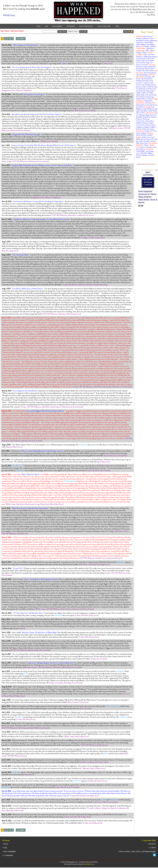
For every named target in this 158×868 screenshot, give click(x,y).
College (84, 237)
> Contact (152, 848)
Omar (147, 121)
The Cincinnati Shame (20, 254)
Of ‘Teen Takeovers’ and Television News (28, 613)
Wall (141, 153)
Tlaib (137, 143)
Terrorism (153, 141)
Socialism (149, 135)
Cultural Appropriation (150, 56)
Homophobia (140, 97)
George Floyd (39, 504)
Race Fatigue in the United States (25, 390)
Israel (147, 105)
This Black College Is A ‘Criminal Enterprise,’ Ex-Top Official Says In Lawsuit (41, 219)
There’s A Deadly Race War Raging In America (41, 579)
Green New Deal (150, 89)
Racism (92, 110)
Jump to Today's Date (104, 26)
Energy (145, 66)
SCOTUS (153, 131)
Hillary (151, 93)
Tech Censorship (144, 141)
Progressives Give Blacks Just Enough (26, 134)
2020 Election (148, 36)
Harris (8, 447)
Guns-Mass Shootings (96, 564)
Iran (146, 103)
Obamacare (146, 119)
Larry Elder (49, 504)
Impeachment (140, 103)
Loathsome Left (82, 215)
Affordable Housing (142, 40)
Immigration (6, 90)
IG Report (149, 99)
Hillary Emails (140, 95)
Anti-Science (140, 42)
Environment (140, 68)
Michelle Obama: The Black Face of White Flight (39, 632)
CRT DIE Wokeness (20, 161)
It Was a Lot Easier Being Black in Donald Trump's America (41, 451)
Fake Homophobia (150, 73)
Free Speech (111, 808)
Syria (152, 137)
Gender (20, 533)
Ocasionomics (140, 121)
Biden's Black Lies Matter (31, 474)
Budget (146, 46)
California (153, 46)
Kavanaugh (146, 107)
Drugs (147, 62)
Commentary (71, 26)
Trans (105, 762)
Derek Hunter (149, 60)
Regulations (139, 127)
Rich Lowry (145, 129)
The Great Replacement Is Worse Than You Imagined (31, 67)
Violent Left (126, 386)
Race (110, 63)
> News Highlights (9, 851)
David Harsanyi (140, 58)
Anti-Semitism (148, 42)
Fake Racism (79, 110)
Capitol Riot (149, 48)
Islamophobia (140, 105)
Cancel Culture (94, 808)
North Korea (147, 117)
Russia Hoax (140, 131)
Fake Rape (147, 77)
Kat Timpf (139, 107)
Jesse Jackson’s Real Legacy (34, 94)
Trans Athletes (152, 143)
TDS (152, 139)
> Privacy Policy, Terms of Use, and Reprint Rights (137, 851)
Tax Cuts (143, 139)
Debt (147, 58)
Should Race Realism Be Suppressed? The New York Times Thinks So (37, 114)
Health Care (100, 558)
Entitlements (122, 88)
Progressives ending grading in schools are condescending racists (50, 662)
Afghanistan (153, 40)
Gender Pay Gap (152, 87)
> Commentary (7, 855)
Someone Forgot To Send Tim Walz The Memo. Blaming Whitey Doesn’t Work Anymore (44, 145)
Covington (139, 54)
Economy (152, 64)
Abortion (139, 38)
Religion (146, 127)
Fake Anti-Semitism (148, 70)
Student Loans (146, 137)
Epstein (147, 68)
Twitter (117, 26)
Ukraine (146, 145)
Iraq (149, 103)
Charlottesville (140, 50)
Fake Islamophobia (142, 75)
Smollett (143, 135)
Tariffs (138, 139)
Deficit (152, 58)
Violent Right (140, 151)
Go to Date (83, 31)
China (147, 50)
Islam (153, 103)
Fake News (72, 284)
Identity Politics (33, 650)
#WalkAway (139, 36)
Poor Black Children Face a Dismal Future (27, 288)
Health (138, 93)
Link (63, 63)
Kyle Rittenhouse (149, 109)
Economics (109, 455)
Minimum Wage (144, 115)
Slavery (138, 135)
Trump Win (122, 455)
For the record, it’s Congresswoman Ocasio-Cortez (144, 83)
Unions (142, 147)
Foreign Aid (149, 85)
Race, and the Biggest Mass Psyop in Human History (45, 411)
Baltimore (143, 44)
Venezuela (149, 147)
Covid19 (91, 237)
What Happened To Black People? (25, 45)
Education (72, 215)
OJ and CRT (17, 568)
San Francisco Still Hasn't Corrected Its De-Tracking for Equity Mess (38, 201)
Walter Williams (148, 153)
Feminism (139, 81)
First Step (145, 81)
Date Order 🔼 (128, 31)
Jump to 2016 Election (86, 26)
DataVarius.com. (89, 864)
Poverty (138, 125)
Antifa (138, 44)
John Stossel (153, 105)
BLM (8, 504)
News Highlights (57, 26)
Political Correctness (142, 123)
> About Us (151, 844)
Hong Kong (149, 97)
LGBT (142, 113)
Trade (141, 143)
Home (38, 26)
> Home (5, 844)
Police (114, 386)
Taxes (148, 139)
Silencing (103, 284)
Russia (152, 129)
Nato (151, 115)
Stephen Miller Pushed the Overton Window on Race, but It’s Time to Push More (42, 165)
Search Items (62, 31)
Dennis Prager (140, 60)
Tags (46, 26)
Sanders (147, 131)
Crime (105, 63)
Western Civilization (23, 90)
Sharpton (144, 133)
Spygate (138, 137)
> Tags (4, 848)
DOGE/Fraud (140, 62)
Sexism (138, 133)
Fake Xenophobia (146, 79)
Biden (138, 46)
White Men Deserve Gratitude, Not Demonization (30, 508)
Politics (44, 141)
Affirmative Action (116, 128)
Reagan (152, 125)
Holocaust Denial (150, 95)
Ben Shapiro (151, 44)
